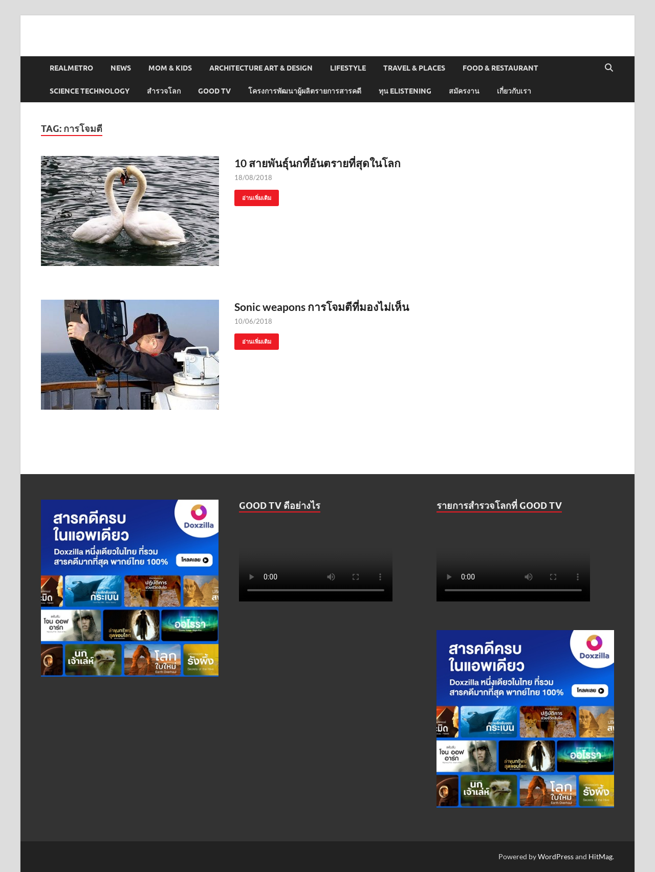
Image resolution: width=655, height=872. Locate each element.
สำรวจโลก (164, 91)
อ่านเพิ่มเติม (252, 196)
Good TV (214, 91)
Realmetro (71, 68)
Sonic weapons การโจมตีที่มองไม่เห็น (321, 306)
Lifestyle (348, 68)
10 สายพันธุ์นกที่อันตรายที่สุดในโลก (319, 162)
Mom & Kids (170, 68)
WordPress (556, 856)
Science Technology (89, 91)
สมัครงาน (464, 91)
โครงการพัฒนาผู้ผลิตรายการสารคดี (304, 91)
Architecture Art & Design (261, 68)
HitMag (600, 856)
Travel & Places (414, 68)
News (121, 68)
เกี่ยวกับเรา (514, 91)
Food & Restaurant (500, 68)
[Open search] (609, 68)
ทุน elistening (405, 91)
